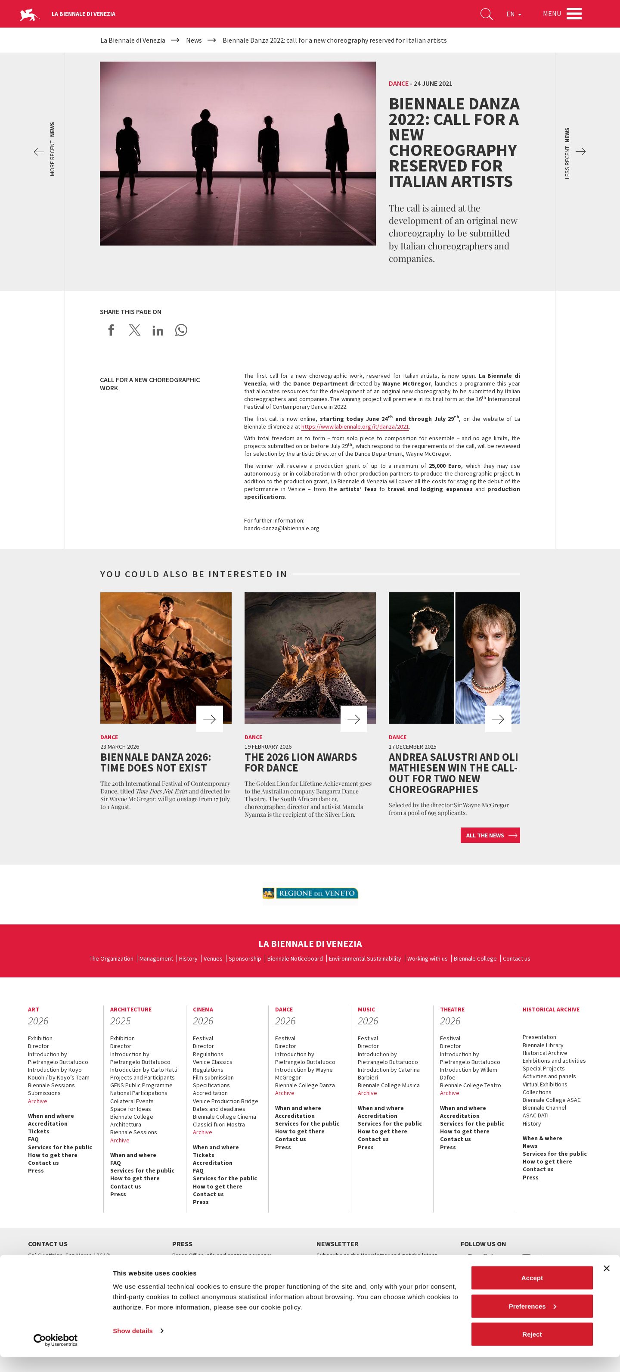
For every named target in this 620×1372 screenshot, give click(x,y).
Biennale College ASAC (552, 1100)
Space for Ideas (130, 1109)
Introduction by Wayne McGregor (304, 1073)
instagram (526, 1263)
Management (156, 958)
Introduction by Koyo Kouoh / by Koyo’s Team (59, 1073)
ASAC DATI (536, 1115)
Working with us (427, 958)
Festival (203, 1038)
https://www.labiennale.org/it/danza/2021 (355, 426)
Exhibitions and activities (554, 1060)
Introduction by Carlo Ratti (143, 1069)
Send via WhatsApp (181, 330)
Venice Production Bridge (225, 1101)
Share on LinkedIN (158, 330)
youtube (507, 1263)
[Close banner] (607, 1283)
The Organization (111, 958)
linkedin (545, 1263)
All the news (485, 835)
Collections (537, 1092)
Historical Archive (545, 1053)
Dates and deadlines (219, 1109)
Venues (213, 958)
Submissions (44, 1093)
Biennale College (475, 958)
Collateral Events (132, 1101)
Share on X (135, 330)
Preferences (532, 1321)
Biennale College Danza (305, 1085)
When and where (51, 1116)
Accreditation (48, 1123)
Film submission (213, 1077)
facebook (469, 1263)
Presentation (539, 1037)
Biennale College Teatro (470, 1085)
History (188, 958)
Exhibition (40, 1038)
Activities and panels (549, 1076)
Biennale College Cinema (224, 1116)
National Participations (138, 1093)
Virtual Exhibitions (545, 1084)
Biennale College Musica (389, 1085)
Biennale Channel (544, 1107)
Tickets (39, 1131)
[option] (310, 893)
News (530, 1146)
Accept (532, 1292)
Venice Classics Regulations (212, 1065)
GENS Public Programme (141, 1085)
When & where (542, 1138)
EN (512, 14)
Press (36, 1170)
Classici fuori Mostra (219, 1124)
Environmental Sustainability (365, 958)
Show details (133, 1345)
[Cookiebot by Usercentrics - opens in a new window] (55, 1355)
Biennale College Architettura (131, 1120)
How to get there (53, 1155)
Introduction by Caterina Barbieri (389, 1073)
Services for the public (60, 1147)
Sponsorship (245, 958)
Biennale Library (543, 1045)
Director (38, 1046)
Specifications (211, 1085)
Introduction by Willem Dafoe (468, 1073)
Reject (532, 1349)
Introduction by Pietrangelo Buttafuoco (58, 1058)
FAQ (33, 1139)
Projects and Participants (142, 1077)
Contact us (516, 958)
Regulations (208, 1054)
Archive (37, 1101)
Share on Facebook (111, 330)
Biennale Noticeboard (295, 958)
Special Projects (544, 1068)
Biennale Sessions (51, 1085)
